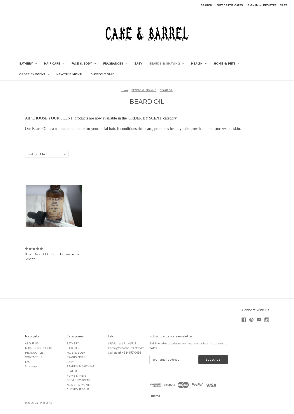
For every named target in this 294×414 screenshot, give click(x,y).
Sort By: (32, 154)
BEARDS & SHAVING (166, 63)
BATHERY (28, 63)
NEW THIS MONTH (70, 74)
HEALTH (199, 63)
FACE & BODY (83, 63)
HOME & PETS (227, 63)
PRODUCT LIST (35, 352)
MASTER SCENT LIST (38, 348)
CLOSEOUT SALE (102, 74)
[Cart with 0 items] (283, 5)
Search (206, 5)
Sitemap (31, 366)
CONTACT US (33, 357)
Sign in (253, 5)
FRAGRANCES (115, 63)
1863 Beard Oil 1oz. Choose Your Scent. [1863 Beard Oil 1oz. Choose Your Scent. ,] (52, 256)
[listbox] (53, 154)
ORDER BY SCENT (34, 74)
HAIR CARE (54, 63)
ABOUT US (32, 343)
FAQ (27, 362)
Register (269, 5)
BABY (138, 63)
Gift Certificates (230, 5)
